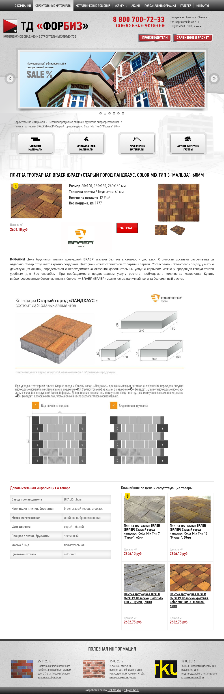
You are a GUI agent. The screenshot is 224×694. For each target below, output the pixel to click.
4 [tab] (114, 113)
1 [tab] (100, 113)
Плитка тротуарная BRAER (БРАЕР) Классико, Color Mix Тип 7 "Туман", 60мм (143, 598)
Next (214, 78)
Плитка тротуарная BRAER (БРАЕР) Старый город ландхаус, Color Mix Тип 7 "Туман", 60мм (142, 531)
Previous (10, 78)
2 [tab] (105, 113)
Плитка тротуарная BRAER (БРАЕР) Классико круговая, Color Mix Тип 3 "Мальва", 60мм (189, 600)
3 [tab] (109, 113)
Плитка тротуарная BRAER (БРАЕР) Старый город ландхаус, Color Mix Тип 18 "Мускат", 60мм (188, 531)
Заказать (127, 228)
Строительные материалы (30, 122)
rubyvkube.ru (131, 690)
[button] (35, 144)
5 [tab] (118, 113)
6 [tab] (123, 113)
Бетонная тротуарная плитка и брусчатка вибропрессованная (84, 122)
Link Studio (114, 690)
